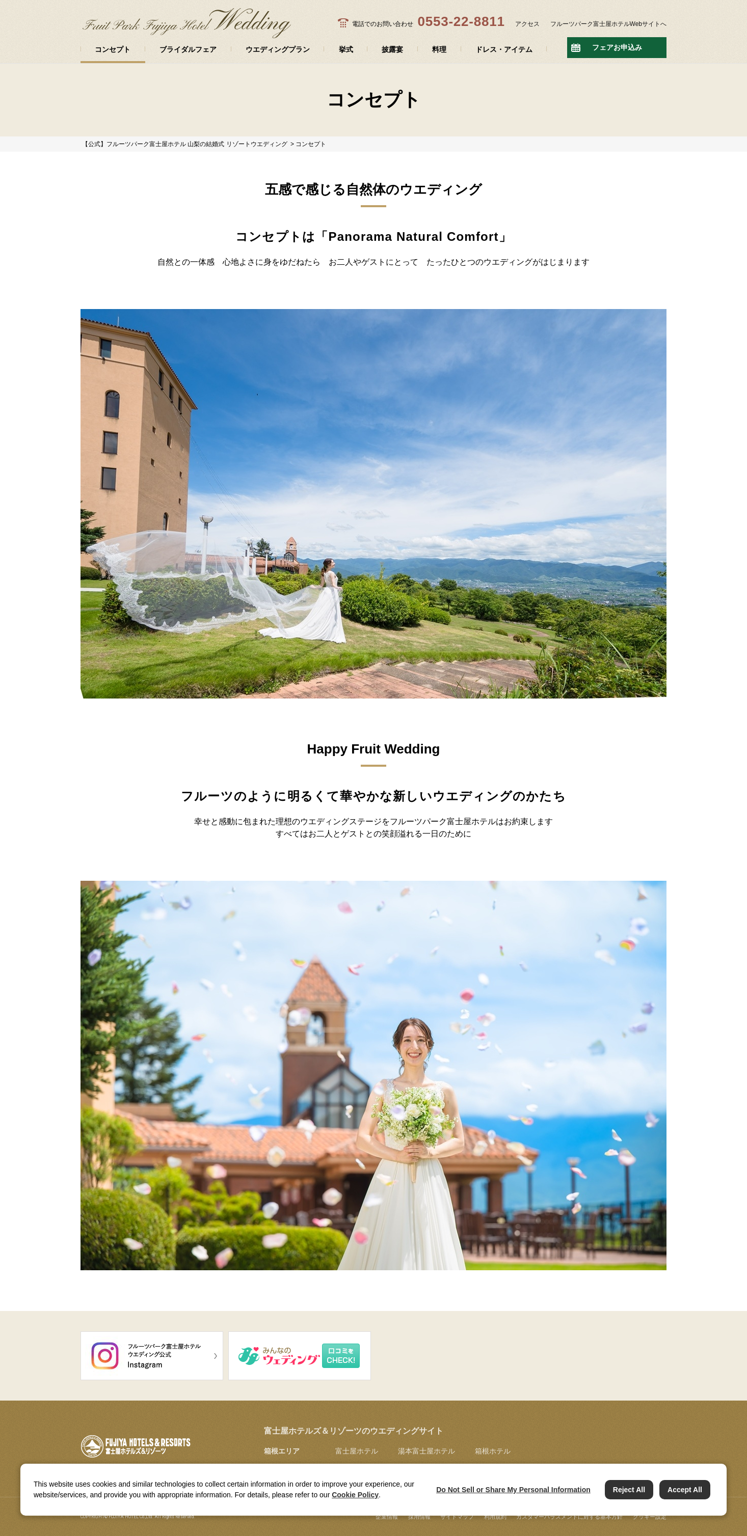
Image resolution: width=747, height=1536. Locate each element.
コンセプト (112, 49)
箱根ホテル (493, 1451)
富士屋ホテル (356, 1451)
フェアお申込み (617, 47)
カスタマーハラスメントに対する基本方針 (569, 1517)
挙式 (346, 49)
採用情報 (419, 1517)
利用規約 (495, 1517)
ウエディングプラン (278, 49)
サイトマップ (457, 1517)
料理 (439, 49)
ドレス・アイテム (503, 49)
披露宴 (392, 49)
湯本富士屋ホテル (426, 1451)
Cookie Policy (355, 1495)
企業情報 (387, 1517)
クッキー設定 (649, 1517)
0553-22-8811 (460, 21)
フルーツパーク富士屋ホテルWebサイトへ (608, 23)
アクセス (527, 23)
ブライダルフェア (188, 49)
